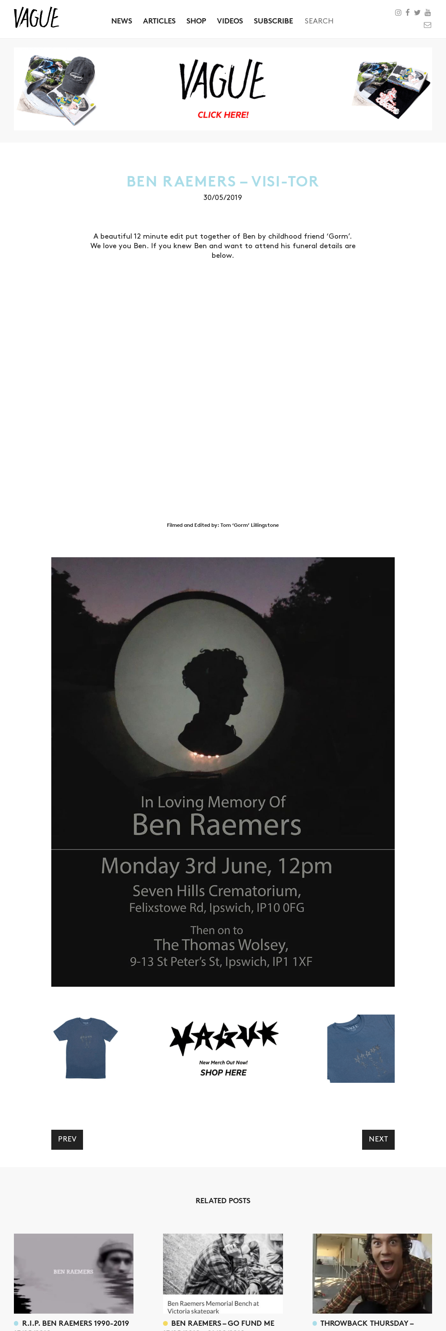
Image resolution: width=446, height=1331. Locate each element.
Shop (196, 20)
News (121, 20)
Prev (67, 1139)
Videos (230, 20)
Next (378, 1139)
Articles (159, 20)
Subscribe (273, 20)
